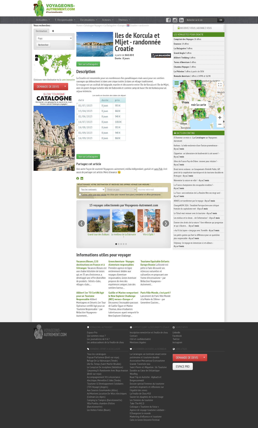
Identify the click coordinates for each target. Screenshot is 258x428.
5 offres (185, 66)
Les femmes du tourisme (141, 400)
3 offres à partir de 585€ (189, 71)
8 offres (182, 53)
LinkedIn (176, 332)
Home (79, 25)
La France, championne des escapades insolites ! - (194, 186)
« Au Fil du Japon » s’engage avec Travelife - (196, 230)
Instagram (177, 342)
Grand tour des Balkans (98, 234)
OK (220, 20)
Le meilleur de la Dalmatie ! (123, 236)
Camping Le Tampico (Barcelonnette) (104, 400)
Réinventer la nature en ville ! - (191, 180)
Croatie (133, 25)
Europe (121, 25)
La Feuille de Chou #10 (140, 393)
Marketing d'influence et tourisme (146, 416)
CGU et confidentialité (140, 339)
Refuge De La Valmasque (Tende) (102, 360)
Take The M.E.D (137, 403)
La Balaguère (110, 25)
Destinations (88, 19)
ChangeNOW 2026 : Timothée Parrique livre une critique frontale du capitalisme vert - (196, 207)
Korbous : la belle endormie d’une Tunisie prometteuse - (196, 147)
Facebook (177, 335)
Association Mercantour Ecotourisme (147, 360)
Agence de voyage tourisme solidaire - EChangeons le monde (148, 411)
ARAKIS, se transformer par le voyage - (194, 200)
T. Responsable (65, 19)
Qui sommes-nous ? (96, 335)
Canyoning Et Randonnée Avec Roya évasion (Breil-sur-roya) (107, 372)
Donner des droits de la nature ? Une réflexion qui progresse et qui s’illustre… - (198, 224)
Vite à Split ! (149, 234)
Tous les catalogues (96, 354)
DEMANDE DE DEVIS (48, 86)
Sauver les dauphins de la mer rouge (146, 396)
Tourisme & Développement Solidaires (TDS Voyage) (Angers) (105, 385)
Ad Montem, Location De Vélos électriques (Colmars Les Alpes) (107, 395)
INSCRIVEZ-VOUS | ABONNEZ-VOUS (196, 28)
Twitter (176, 339)
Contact (134, 335)
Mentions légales (138, 342)
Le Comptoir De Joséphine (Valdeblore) (105, 367)
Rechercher (43, 44)
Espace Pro (92, 332)
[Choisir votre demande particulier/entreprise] (65, 86)
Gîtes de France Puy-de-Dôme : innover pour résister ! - (196, 163)
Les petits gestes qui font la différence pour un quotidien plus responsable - (197, 236)
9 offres (183, 48)
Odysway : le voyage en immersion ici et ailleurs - (193, 244)
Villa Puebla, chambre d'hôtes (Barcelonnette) (101, 405)
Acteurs (107, 19)
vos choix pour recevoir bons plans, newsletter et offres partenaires (119, 194)
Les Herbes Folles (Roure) (98, 410)
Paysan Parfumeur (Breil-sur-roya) (103, 357)
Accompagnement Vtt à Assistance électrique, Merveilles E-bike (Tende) (104, 378)
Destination (41, 31)
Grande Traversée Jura (140, 363)
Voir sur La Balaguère (88, 64)
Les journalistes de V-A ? (98, 339)
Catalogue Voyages (93, 25)
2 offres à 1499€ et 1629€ (192, 76)
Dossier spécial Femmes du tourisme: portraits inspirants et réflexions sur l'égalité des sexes (147, 387)
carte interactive (68, 79)
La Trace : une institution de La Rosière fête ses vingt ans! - (197, 194)
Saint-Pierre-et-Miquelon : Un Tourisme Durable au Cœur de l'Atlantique (148, 368)
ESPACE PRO (183, 366)
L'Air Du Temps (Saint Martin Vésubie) (104, 363)
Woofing (134, 373)
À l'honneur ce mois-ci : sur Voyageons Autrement (195, 139)
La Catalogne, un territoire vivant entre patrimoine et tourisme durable (148, 355)
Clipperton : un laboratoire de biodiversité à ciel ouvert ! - (197, 155)
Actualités (43, 19)
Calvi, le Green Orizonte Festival (145, 419)
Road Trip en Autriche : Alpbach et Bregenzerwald (145, 378)
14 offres (181, 43)
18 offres (187, 39)
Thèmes (124, 19)
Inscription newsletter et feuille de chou (149, 332)
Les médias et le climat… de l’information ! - (197, 217)
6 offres (184, 57)
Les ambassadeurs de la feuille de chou (105, 342)
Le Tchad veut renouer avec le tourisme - (195, 213)
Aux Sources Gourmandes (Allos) (102, 390)
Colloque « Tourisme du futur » (144, 406)
